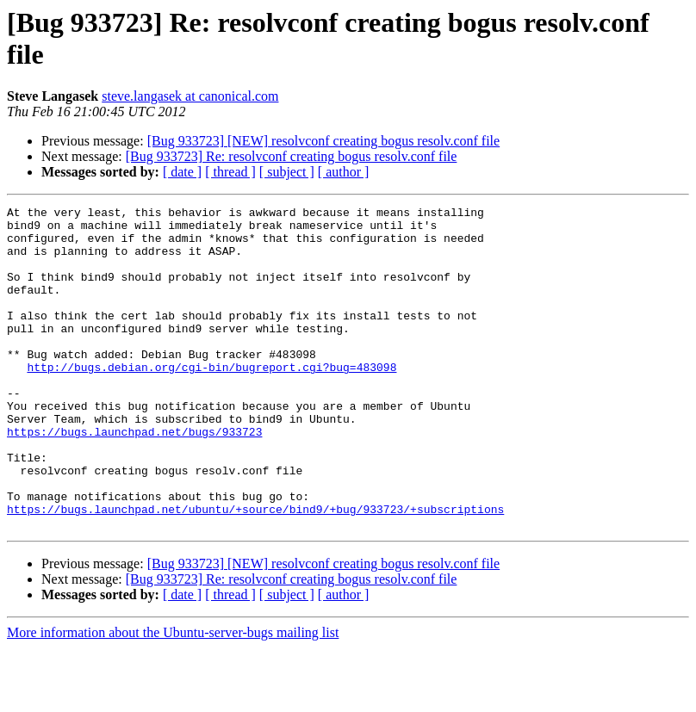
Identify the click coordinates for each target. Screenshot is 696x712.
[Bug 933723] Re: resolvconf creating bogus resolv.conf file (291, 156)
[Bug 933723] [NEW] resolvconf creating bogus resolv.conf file (323, 140)
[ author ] (344, 171)
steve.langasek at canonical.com (190, 96)
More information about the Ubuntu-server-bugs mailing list (173, 697)
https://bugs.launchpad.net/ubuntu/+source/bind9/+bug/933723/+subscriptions (255, 571)
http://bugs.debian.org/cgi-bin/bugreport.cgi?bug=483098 (211, 400)
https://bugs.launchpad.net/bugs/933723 (134, 478)
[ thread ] (230, 171)
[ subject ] (286, 171)
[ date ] (182, 171)
